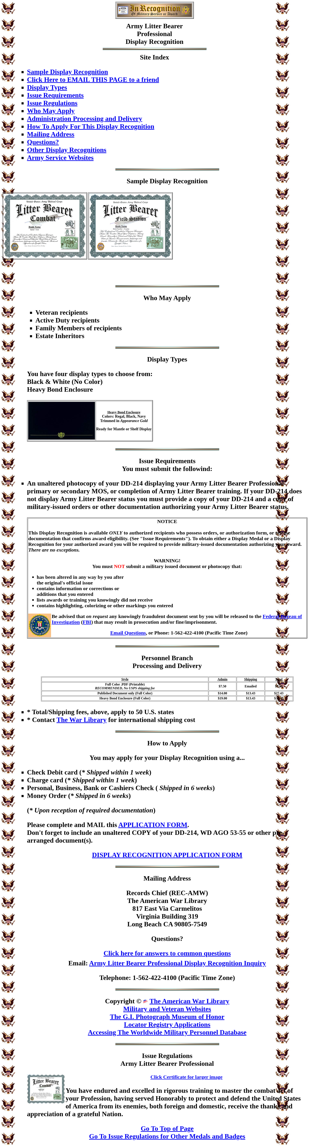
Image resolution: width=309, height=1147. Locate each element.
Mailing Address (50, 134)
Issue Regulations (52, 103)
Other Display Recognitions (66, 150)
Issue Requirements (55, 95)
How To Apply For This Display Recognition (90, 126)
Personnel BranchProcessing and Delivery (167, 661)
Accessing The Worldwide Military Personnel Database (167, 1032)
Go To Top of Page (167, 1128)
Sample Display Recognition (67, 72)
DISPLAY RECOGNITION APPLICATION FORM (167, 855)
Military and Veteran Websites (167, 1009)
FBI (87, 622)
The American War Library (189, 1001)
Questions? (43, 142)
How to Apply (167, 743)
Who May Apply (51, 111)
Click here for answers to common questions (167, 953)
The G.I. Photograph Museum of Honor (167, 1016)
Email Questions (128, 633)
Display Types (47, 87)
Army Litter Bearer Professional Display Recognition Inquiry (177, 963)
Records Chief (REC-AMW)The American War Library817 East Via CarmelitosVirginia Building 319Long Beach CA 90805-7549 (167, 908)
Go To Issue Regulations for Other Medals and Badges (167, 1136)
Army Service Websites (60, 157)
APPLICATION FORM (152, 825)
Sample (137, 181)
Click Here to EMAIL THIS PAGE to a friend (93, 79)
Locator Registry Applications (167, 1024)
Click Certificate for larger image (186, 1077)
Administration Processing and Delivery (84, 118)
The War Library (82, 719)
